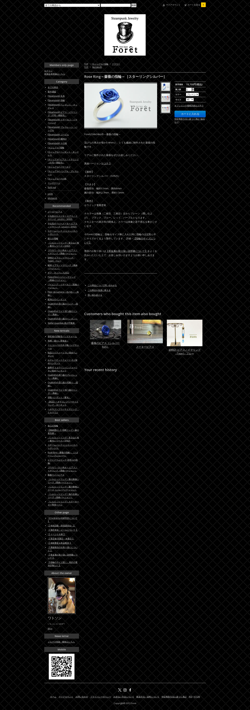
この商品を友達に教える (99, 290)
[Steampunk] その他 (57, 143)
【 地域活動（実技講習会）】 (61, 525)
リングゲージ (54, 183)
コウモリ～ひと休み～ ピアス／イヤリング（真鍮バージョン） (62, 252)
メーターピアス (145, 346)
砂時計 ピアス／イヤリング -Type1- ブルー (185, 351)
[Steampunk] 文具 (56, 96)
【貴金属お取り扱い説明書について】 (126, 251)
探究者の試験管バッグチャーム (62, 336)
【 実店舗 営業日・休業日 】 (61, 538)
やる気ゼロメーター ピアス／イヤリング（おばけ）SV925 (62, 218)
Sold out (52, 187)
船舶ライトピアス (56, 474)
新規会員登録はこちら (54, 73)
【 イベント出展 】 (56, 534)
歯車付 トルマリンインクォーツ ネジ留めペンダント (62, 369)
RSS (190, 696)
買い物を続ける (95, 295)
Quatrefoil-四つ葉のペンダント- (63, 318)
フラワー (116, 64)
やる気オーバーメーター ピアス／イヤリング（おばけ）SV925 (62, 225)
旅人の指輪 (53, 238)
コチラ (107, 163)
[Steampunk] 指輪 (56, 100)
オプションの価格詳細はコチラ (189, 105)
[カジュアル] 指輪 (100, 64)
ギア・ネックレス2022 (58, 272)
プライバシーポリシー (100, 696)
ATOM (197, 696)
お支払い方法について (123, 696)
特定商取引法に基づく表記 (174, 696)
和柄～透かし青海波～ (58, 340)
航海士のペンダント (57, 299)
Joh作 (50, 193)
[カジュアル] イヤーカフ (59, 166)
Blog (50, 628)
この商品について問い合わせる (102, 285)
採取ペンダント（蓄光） (59, 397)
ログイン (48, 70)
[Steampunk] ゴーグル (58, 134)
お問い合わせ (82, 696)
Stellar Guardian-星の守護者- (61, 323)
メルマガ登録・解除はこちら (61, 641)
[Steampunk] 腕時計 (57, 138)
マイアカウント (173, 4)
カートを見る (197, 4)
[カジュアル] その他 (57, 178)
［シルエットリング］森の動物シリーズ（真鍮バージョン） (63, 481)
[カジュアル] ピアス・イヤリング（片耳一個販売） (63, 161)
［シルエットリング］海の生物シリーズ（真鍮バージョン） (63, 496)
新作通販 (52, 91)
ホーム (53, 696)
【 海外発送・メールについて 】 (63, 529)
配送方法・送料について (147, 696)
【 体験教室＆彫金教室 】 (60, 542)
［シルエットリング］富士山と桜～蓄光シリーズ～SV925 (63, 244)
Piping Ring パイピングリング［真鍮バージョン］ (62, 279)
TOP (86, 64)
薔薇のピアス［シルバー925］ (105, 344)
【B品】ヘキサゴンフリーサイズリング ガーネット (63, 403)
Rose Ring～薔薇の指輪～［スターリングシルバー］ (63, 454)
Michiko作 (97, 67)
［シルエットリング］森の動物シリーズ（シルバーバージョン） (63, 488)
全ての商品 (53, 87)
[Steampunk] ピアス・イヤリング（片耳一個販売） (62, 114)
